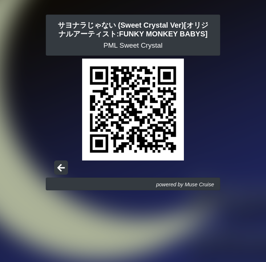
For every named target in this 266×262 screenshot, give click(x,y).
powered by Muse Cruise (185, 184)
